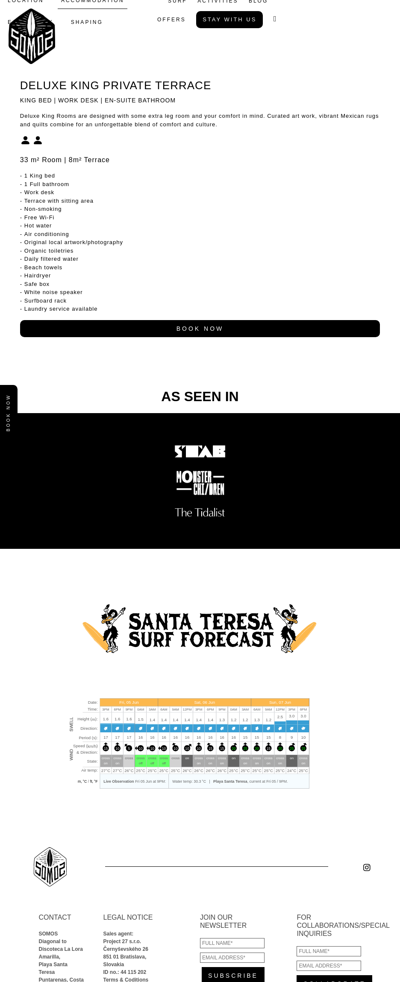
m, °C (81, 781)
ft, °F (93, 781)
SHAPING (87, 22)
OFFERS (171, 20)
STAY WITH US (229, 19)
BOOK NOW (200, 328)
